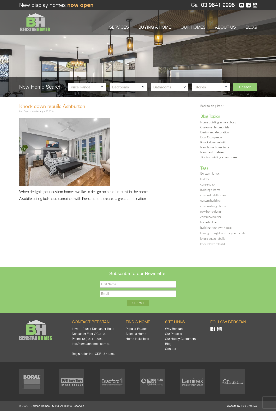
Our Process (173, 334)
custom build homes (213, 195)
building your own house (216, 227)
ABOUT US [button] (225, 27)
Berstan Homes (210, 173)
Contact (170, 349)
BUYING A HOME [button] (154, 27)
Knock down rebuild (213, 142)
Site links (175, 322)
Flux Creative (249, 405)
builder (204, 179)
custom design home (213, 206)
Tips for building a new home (218, 157)
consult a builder (210, 217)
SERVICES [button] (119, 27)
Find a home (138, 322)
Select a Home (136, 334)
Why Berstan (174, 329)
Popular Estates (136, 329)
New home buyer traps (214, 147)
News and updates (212, 152)
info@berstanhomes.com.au (91, 344)
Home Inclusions (137, 339)
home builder (208, 222)
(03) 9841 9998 (92, 339)
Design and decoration (214, 132)
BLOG (251, 27)
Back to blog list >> (212, 106)
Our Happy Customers (180, 339)
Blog (168, 344)
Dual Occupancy (211, 137)
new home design (211, 211)
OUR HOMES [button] (193, 27)
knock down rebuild (212, 238)
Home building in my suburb (218, 122)
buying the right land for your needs (222, 233)
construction (208, 184)
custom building (210, 200)
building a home (210, 190)
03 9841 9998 (217, 5)
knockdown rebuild (212, 244)
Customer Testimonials (214, 127)
